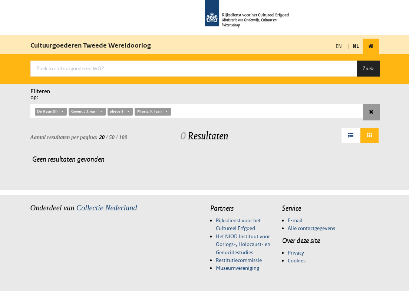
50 (112, 137)
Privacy (296, 252)
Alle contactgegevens (311, 228)
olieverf (120, 111)
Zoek (368, 68)
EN (339, 46)
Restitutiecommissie (239, 260)
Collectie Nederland (106, 208)
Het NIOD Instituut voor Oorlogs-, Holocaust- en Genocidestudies (243, 244)
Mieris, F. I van (152, 111)
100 (123, 137)
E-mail (295, 220)
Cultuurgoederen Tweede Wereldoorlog (90, 45)
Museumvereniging (237, 268)
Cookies (297, 260)
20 (102, 137)
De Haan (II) (50, 111)
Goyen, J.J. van (87, 111)
